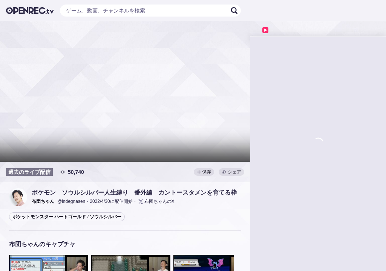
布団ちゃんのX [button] (156, 201)
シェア (231, 172)
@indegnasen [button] (71, 201)
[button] (18, 197)
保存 (204, 172)
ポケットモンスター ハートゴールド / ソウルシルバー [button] (66, 216)
